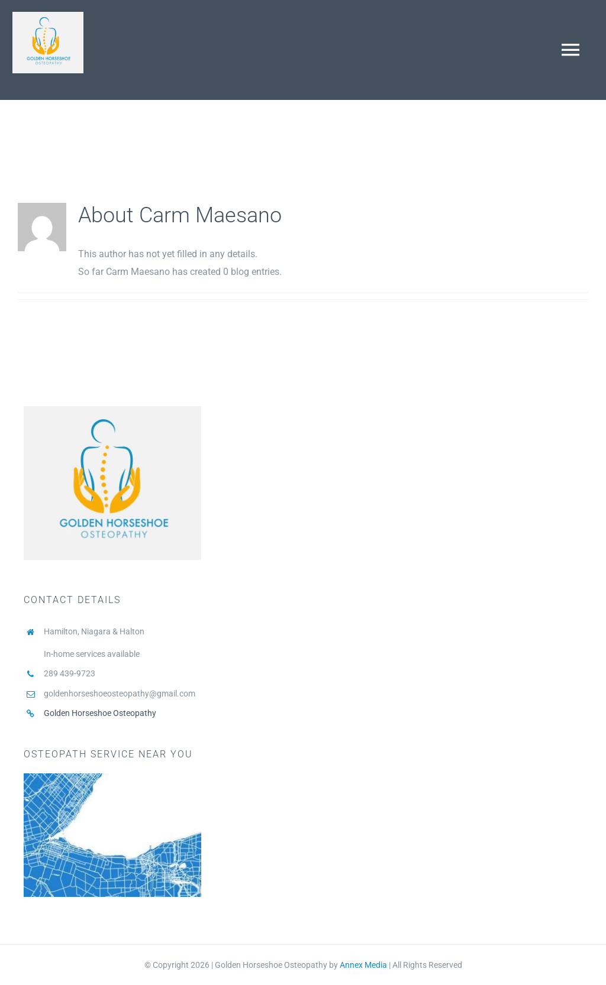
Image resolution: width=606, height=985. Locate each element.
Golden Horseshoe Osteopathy (100, 713)
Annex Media (363, 965)
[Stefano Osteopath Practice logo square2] (47, 16)
